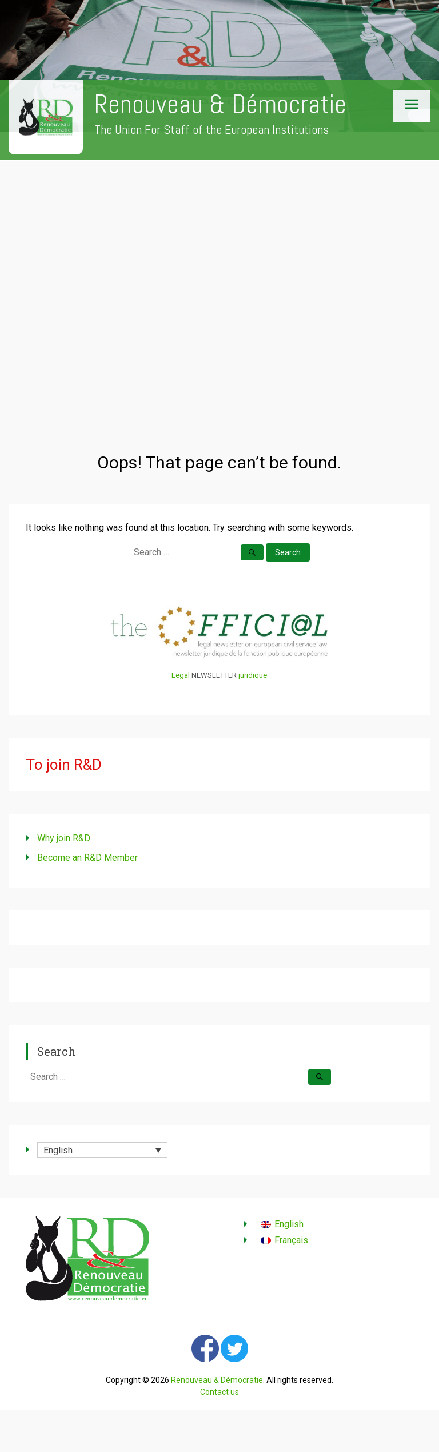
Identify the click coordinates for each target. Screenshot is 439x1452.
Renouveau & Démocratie (220, 104)
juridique (252, 675)
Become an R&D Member (87, 857)
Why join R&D (63, 838)
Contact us (219, 1392)
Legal (180, 675)
